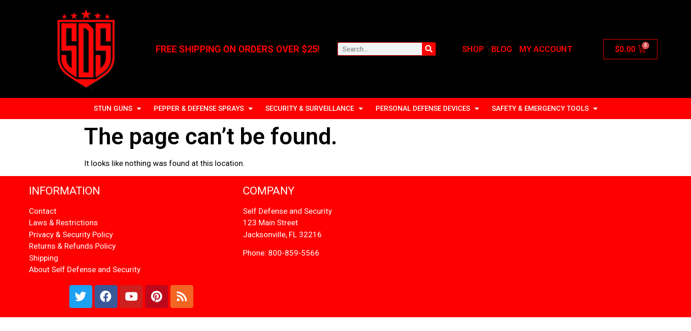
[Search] (428, 49)
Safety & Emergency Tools (544, 108)
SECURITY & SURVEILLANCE (314, 108)
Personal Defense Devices (427, 108)
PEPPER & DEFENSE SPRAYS (203, 108)
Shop (473, 49)
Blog (501, 49)
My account (546, 49)
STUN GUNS (117, 108)
